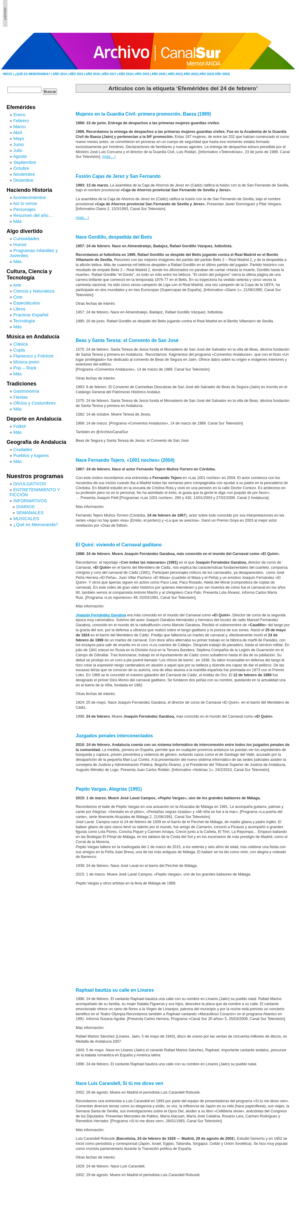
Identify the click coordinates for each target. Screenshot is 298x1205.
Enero (19, 114)
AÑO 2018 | (127, 74)
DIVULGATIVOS (29, 483)
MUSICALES (26, 518)
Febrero (21, 120)
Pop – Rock (25, 367)
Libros (19, 308)
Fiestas (20, 396)
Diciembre (23, 180)
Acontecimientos (29, 197)
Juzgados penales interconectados (114, 735)
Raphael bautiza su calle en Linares (115, 990)
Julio (18, 150)
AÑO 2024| (222, 74)
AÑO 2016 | (94, 74)
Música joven (26, 361)
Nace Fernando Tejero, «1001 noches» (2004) (125, 460)
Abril (17, 132)
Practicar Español (31, 314)
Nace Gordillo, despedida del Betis (114, 237)
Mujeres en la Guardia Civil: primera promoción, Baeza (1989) (143, 113)
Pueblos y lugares (31, 455)
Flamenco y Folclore (33, 355)
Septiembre (24, 162)
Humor (20, 244)
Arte (17, 284)
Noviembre (24, 174)
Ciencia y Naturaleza (34, 290)
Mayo (18, 138)
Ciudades (22, 449)
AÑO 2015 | (77, 74)
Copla (19, 349)
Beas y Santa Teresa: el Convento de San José (127, 340)
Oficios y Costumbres (34, 402)
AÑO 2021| (176, 74)
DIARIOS (25, 506)
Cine (18, 296)
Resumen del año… (33, 215)
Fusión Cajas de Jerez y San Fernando (118, 176)
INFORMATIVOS (30, 500)
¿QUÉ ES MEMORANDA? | (34, 74)
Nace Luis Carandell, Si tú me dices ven (119, 1083)
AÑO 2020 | (159, 74)
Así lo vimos (25, 203)
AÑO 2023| (207, 74)
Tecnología (24, 320)
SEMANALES (30, 512)
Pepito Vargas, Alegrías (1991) (109, 789)
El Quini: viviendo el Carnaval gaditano (119, 544)
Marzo (19, 126)
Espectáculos (26, 302)
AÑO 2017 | (110, 74)
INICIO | (9, 74)
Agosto (20, 156)
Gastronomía (26, 391)
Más (17, 221)
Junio (18, 144)
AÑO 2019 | (143, 74)
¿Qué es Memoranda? (35, 524)
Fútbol (19, 426)
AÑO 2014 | (61, 74)
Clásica (20, 343)
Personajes (24, 209)
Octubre (21, 168)
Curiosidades (26, 238)
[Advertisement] (262, 13)
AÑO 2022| (191, 74)
